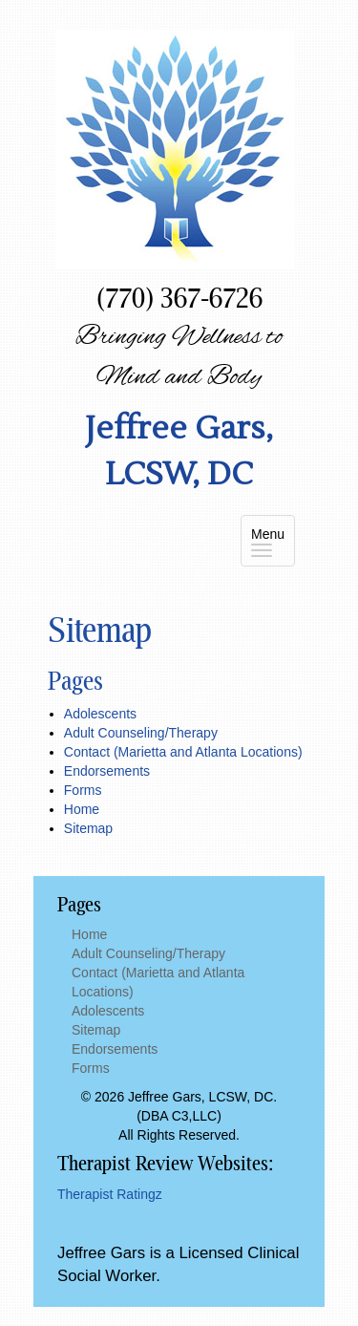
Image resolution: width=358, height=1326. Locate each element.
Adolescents (100, 713)
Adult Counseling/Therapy (141, 732)
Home (81, 809)
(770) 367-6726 (179, 297)
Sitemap (88, 828)
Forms (83, 790)
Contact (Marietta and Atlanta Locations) (183, 751)
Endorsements (107, 771)
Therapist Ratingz (109, 1194)
